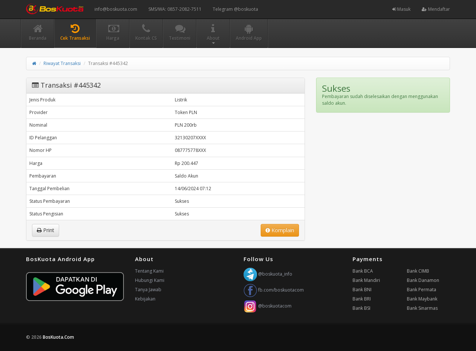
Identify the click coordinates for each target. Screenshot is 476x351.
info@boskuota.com (115, 9)
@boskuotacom (268, 306)
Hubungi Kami (149, 280)
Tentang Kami (149, 271)
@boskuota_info (268, 274)
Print (45, 230)
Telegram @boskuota (235, 9)
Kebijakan (145, 299)
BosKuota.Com (59, 337)
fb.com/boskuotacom (274, 290)
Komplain (280, 230)
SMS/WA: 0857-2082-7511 (175, 9)
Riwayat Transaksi (62, 63)
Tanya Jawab (148, 289)
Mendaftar (436, 9)
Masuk (401, 9)
